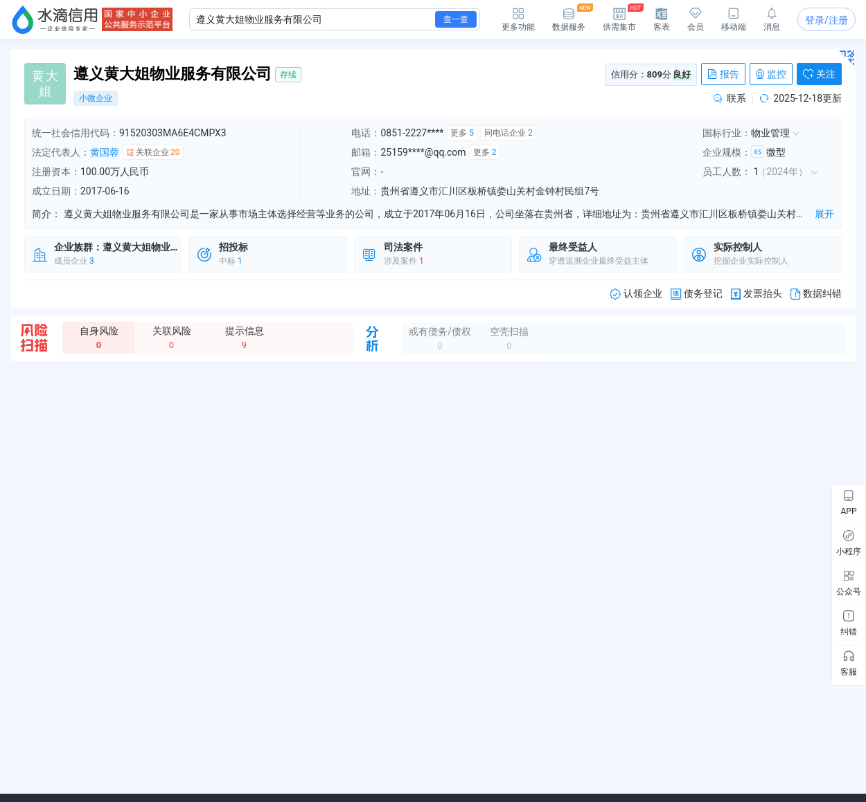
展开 (824, 213)
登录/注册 (826, 20)
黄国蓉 (104, 152)
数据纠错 (816, 294)
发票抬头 (756, 294)
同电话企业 (508, 133)
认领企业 (636, 294)
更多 (462, 133)
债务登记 (697, 294)
